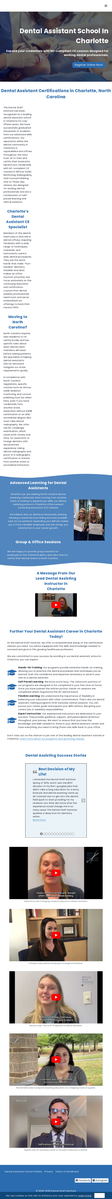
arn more (86, 1195)
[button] (39, 819)
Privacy (49, 1171)
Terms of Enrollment (67, 1171)
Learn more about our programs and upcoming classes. (52, 738)
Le (79, 1195)
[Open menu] (105, 5)
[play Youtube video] (56, 605)
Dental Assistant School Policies (23, 1171)
